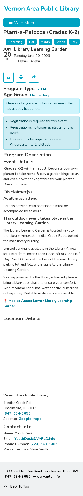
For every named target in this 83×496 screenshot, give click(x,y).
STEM (41, 89)
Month (45, 42)
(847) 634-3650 (17, 413)
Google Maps (30, 418)
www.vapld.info (46, 476)
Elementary (39, 95)
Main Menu (22, 22)
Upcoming (15, 42)
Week (61, 42)
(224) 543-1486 (44, 444)
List (31, 42)
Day (74, 42)
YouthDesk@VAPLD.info (34, 438)
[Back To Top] (41, 486)
